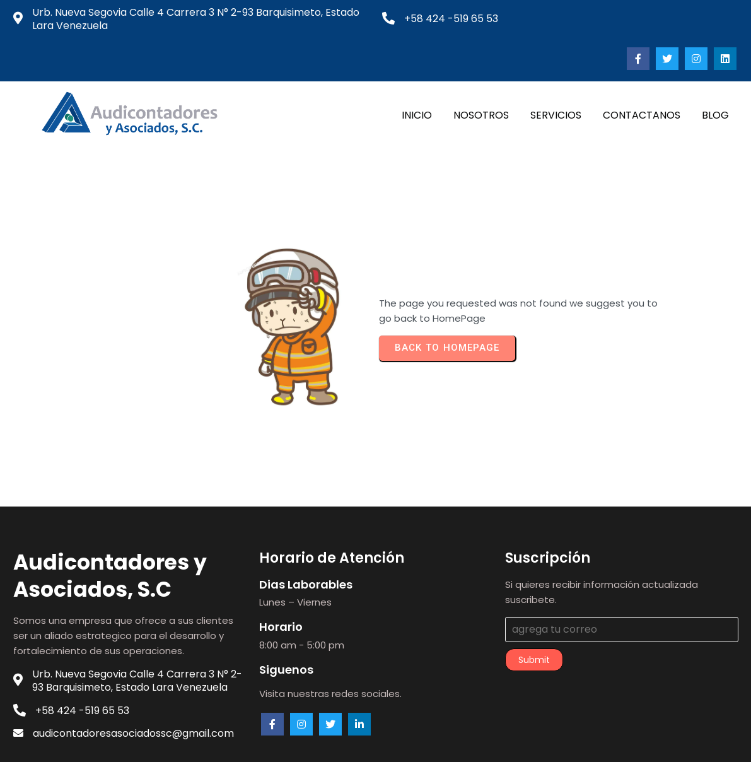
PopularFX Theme (450, 742)
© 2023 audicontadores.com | (331, 742)
